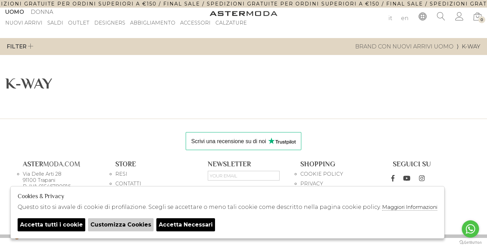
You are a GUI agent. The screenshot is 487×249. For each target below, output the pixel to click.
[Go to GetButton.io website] (470, 242)
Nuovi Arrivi (23, 23)
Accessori (195, 23)
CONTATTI (128, 184)
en (405, 18)
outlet (78, 23)
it (390, 18)
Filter (20, 46)
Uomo (14, 12)
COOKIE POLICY (321, 174)
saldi (55, 23)
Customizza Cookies (120, 224)
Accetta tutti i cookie (51, 224)
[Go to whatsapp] (470, 229)
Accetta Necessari (186, 224)
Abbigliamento (152, 23)
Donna (42, 12)
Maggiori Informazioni (409, 207)
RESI (121, 174)
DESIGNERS (109, 23)
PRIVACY (311, 184)
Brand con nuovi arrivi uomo (404, 46)
